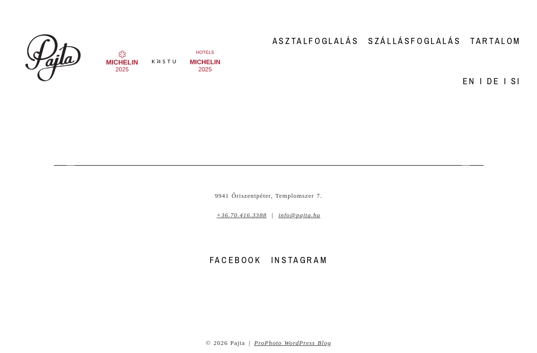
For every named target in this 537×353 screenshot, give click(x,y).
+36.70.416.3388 (242, 215)
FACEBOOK (236, 260)
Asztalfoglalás (316, 41)
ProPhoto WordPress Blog (292, 342)
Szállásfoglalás (414, 41)
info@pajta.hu (299, 215)
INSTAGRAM (299, 260)
